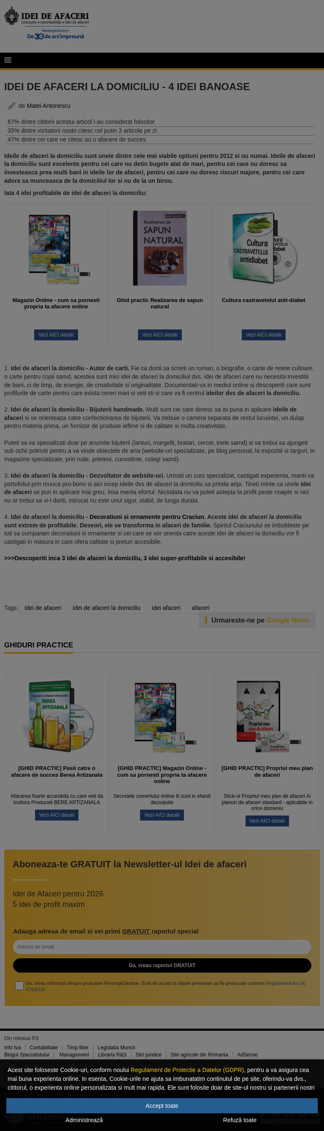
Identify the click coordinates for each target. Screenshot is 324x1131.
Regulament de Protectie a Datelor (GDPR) (187, 1070)
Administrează (84, 1120)
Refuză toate (239, 1120)
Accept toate (162, 1105)
